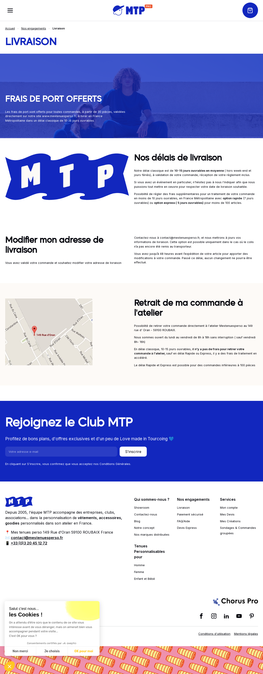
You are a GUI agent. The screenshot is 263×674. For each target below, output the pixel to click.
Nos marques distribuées (151, 534)
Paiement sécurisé (190, 514)
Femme (139, 572)
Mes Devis (227, 514)
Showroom (141, 507)
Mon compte (229, 507)
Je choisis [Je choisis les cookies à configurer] (52, 651)
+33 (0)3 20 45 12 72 (29, 543)
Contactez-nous (145, 514)
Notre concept (144, 528)
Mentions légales (246, 633)
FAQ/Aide (183, 521)
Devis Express (187, 528)
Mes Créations (230, 521)
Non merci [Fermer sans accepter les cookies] (20, 651)
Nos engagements (33, 28)
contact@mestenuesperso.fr (37, 537)
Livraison (183, 507)
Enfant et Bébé (144, 578)
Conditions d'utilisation (214, 633)
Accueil (10, 28)
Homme (139, 565)
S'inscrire (133, 451)
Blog (137, 521)
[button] (9, 666)
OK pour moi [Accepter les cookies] (83, 651)
